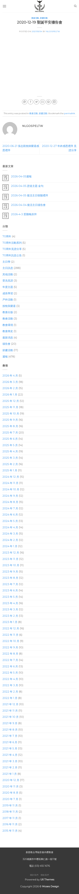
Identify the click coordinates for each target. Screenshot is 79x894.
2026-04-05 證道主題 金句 (27, 186)
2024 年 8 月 (10, 502)
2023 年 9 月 (10, 571)
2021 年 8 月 (10, 729)
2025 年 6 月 (10, 438)
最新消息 (7, 337)
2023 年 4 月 (10, 603)
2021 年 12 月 (10, 704)
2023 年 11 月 (10, 558)
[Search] (75, 6)
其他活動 (7, 274)
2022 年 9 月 (10, 647)
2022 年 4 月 (10, 679)
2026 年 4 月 (10, 375)
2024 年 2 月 (10, 539)
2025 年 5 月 (10, 445)
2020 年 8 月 (10, 792)
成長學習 (7, 293)
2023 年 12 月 (10, 552)
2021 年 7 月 (9, 735)
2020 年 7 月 (10, 799)
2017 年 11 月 (10, 818)
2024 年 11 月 (10, 483)
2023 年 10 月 (10, 565)
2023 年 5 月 (10, 596)
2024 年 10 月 (10, 489)
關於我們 (34, 875)
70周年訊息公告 (12, 255)
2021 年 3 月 (9, 761)
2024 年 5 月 (10, 521)
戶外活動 (7, 299)
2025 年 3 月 (10, 457)
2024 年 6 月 (10, 514)
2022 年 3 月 (10, 685)
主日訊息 (7, 268)
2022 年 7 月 (10, 660)
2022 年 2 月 (10, 691)
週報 (5, 356)
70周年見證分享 (12, 249)
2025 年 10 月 (10, 413)
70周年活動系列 (12, 242)
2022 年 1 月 (9, 697)
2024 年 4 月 (10, 527)
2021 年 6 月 (9, 742)
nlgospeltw (53, 31)
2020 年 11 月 (10, 786)
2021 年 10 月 (10, 716)
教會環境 (7, 324)
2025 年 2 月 (10, 464)
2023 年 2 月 (10, 615)
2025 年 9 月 (10, 419)
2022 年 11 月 (10, 634)
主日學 (6, 261)
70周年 (6, 236)
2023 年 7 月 (10, 584)
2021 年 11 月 (10, 710)
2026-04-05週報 (21, 176)
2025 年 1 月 (9, 470)
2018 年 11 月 (10, 811)
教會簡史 (7, 331)
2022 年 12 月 (10, 628)
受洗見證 (7, 280)
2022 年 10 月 (10, 641)
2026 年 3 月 (10, 382)
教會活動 (35, 18)
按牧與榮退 (9, 306)
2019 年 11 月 (10, 805)
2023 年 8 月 (10, 577)
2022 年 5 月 (10, 672)
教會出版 (7, 312)
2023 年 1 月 (9, 622)
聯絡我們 (45, 875)
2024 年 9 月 (10, 495)
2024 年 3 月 (10, 533)
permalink (69, 113)
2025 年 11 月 (10, 407)
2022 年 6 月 (10, 666)
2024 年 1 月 (9, 546)
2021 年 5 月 (9, 748)
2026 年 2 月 (10, 388)
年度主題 (7, 287)
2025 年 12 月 (10, 400)
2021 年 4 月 (9, 754)
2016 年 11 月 (10, 824)
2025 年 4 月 (10, 451)
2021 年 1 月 (9, 773)
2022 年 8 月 (10, 653)
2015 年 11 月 (10, 830)
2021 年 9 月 (9, 723)
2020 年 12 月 (10, 780)
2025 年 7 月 (10, 432)
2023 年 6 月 (10, 590)
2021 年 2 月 (9, 767)
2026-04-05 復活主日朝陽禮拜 (29, 195)
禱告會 (6, 343)
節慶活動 (44, 18)
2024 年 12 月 (10, 476)
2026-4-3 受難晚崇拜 (24, 214)
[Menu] (4, 6)
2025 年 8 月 (10, 426)
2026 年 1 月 (9, 394)
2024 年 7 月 (10, 508)
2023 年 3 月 (10, 609)
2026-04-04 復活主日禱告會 (28, 204)
